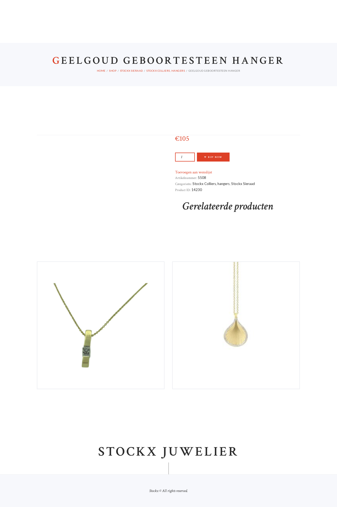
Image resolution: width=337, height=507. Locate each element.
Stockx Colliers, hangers (165, 70)
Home (101, 70)
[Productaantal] (185, 157)
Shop (112, 70)
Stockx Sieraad (131, 70)
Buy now (215, 157)
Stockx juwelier (168, 452)
